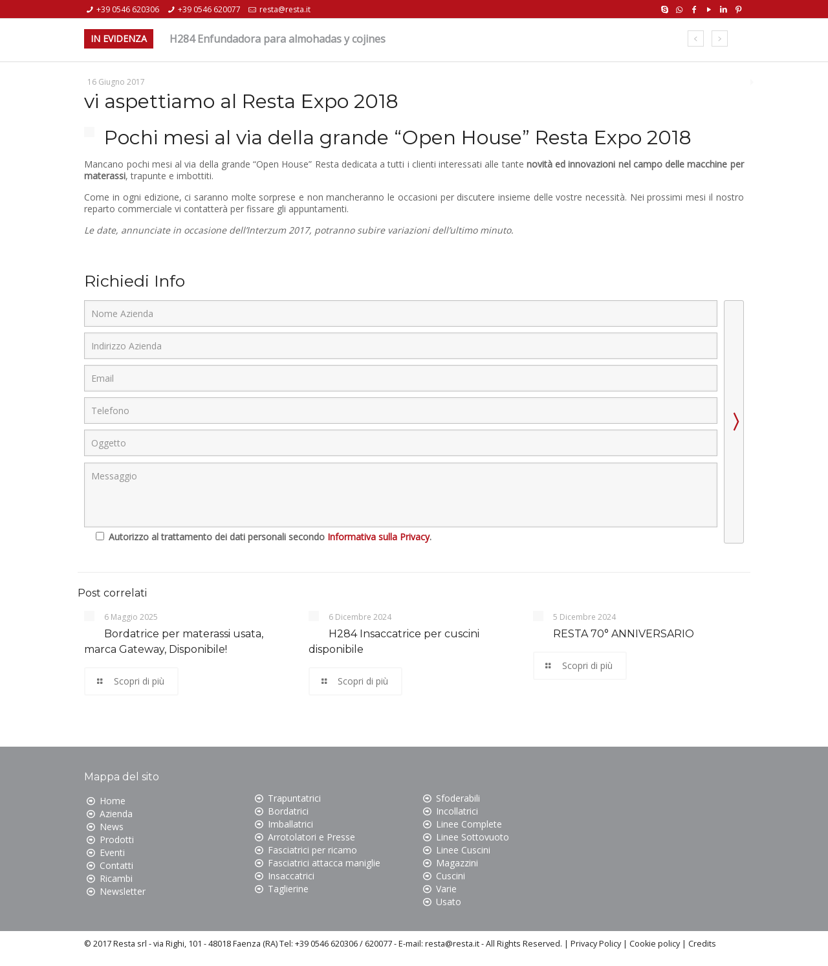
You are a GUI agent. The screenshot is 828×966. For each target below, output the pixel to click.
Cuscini (450, 876)
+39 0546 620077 (209, 9)
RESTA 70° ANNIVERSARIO (623, 634)
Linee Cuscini (463, 850)
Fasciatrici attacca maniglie (324, 863)
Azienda (116, 813)
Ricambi (116, 878)
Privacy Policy (596, 943)
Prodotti (117, 839)
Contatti (116, 865)
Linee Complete (469, 824)
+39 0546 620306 (127, 9)
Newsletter (123, 891)
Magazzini (457, 863)
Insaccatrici (291, 876)
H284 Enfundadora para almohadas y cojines (277, 39)
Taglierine (288, 889)
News (112, 826)
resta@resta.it (284, 9)
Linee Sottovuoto (472, 837)
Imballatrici (290, 824)
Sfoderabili (458, 798)
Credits (702, 943)
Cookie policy (654, 943)
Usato (448, 901)
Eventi (112, 852)
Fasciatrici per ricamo (312, 850)
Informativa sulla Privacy (378, 537)
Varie (446, 889)
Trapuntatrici (294, 798)
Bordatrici (288, 811)
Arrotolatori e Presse (311, 837)
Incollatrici (457, 811)
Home (112, 801)
